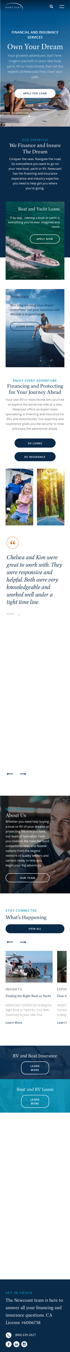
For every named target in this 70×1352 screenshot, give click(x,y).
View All (35, 928)
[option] (35, 63)
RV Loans (35, 443)
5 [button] (41, 116)
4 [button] (38, 116)
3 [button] (35, 116)
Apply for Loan (35, 93)
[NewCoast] (14, 6)
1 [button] (29, 116)
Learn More (14, 1023)
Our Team (27, 878)
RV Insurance (35, 457)
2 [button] (32, 116)
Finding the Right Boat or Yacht (28, 996)
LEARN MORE (25, 326)
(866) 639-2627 (25, 1335)
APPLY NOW (45, 239)
